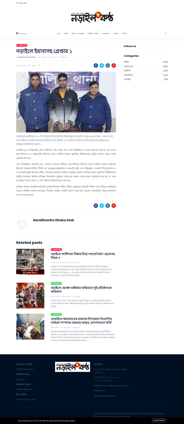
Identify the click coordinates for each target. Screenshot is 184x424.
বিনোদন (124, 33)
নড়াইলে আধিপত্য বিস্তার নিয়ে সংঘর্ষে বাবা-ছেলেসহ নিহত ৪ (83, 256)
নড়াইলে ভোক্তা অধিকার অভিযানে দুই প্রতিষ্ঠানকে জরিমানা (81, 290)
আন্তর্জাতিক (105, 33)
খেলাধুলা (116, 33)
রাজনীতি (127, 70)
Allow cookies (159, 420)
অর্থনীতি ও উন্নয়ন (93, 33)
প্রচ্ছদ (58, 33)
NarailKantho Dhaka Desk (27, 57)
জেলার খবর (128, 66)
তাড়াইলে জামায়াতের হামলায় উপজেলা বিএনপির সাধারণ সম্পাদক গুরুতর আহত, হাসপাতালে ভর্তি (81, 321)
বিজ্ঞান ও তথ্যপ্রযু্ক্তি (78, 33)
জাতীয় (66, 33)
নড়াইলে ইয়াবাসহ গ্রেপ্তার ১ (44, 51)
